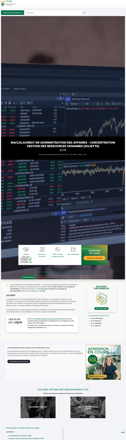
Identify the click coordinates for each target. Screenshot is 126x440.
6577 (30, 258)
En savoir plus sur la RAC (19, 361)
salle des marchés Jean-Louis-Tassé (46, 319)
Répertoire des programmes (12, 12)
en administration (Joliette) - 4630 (19, 436)
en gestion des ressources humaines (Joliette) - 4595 (26, 438)
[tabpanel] (63, 310)
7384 (30, 262)
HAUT (123, 431)
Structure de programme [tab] (92, 277)
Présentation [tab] (28, 277)
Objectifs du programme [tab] (46, 277)
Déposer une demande (94, 258)
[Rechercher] (53, 12)
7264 (30, 261)
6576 (30, 259)
